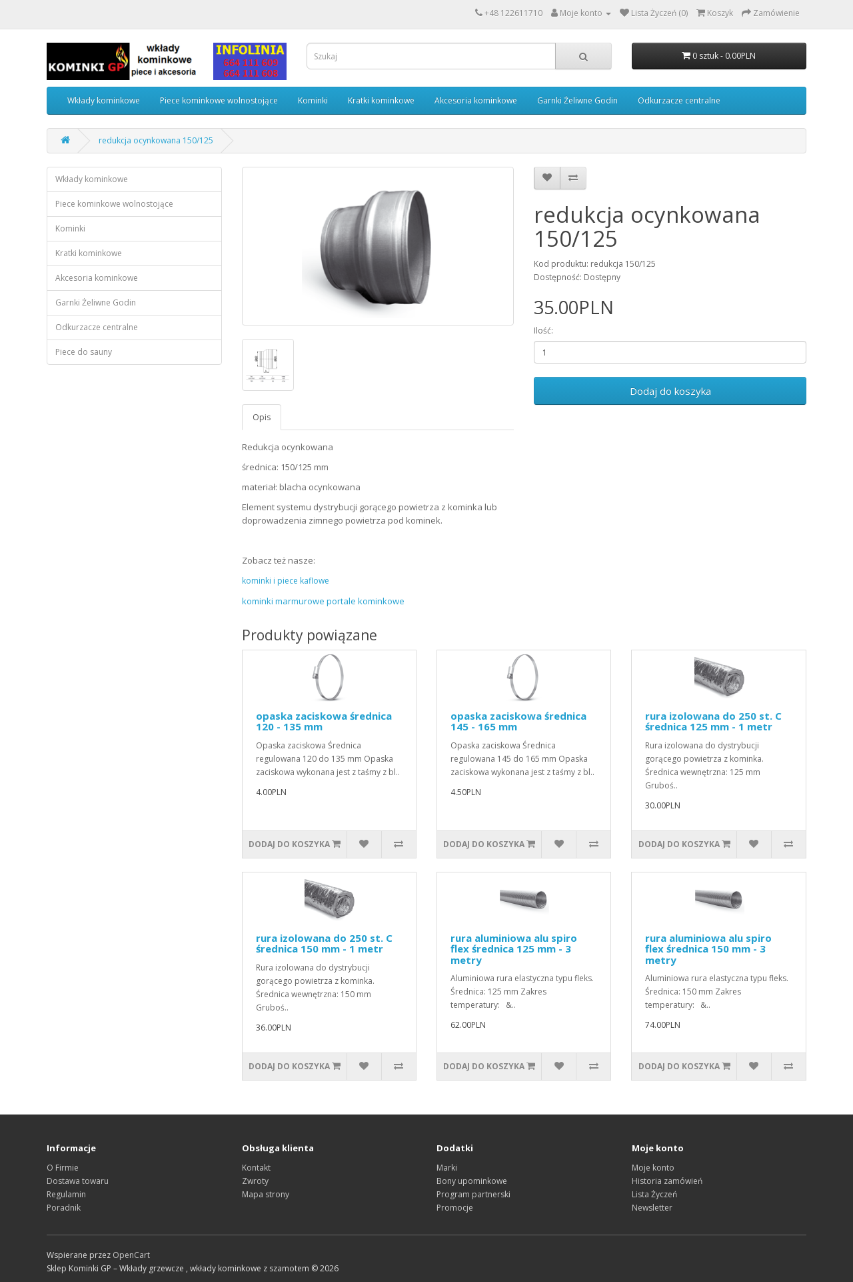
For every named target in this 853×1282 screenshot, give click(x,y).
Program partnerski (473, 1194)
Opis (262, 417)
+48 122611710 (513, 13)
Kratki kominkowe (381, 100)
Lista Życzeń (654, 1194)
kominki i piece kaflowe (285, 580)
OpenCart (131, 1255)
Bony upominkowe (471, 1181)
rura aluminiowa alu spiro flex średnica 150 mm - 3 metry (708, 949)
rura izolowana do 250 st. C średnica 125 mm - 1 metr (713, 721)
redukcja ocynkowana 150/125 (156, 140)
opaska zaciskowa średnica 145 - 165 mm (518, 721)
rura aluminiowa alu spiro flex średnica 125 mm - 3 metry (513, 949)
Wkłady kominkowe (103, 100)
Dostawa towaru (78, 1181)
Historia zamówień (667, 1181)
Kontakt (256, 1167)
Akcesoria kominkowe (475, 100)
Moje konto (653, 1167)
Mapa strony (265, 1194)
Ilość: (543, 330)
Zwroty (255, 1181)
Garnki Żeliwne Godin (577, 100)
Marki (446, 1167)
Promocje (454, 1207)
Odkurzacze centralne (679, 100)
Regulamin (66, 1194)
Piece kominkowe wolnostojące (219, 100)
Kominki (313, 100)
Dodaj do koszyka (670, 391)
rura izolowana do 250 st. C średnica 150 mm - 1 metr (324, 943)
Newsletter (652, 1207)
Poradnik (64, 1207)
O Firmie (63, 1167)
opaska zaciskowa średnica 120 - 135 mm (324, 721)
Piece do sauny (83, 352)
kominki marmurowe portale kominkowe (323, 601)
